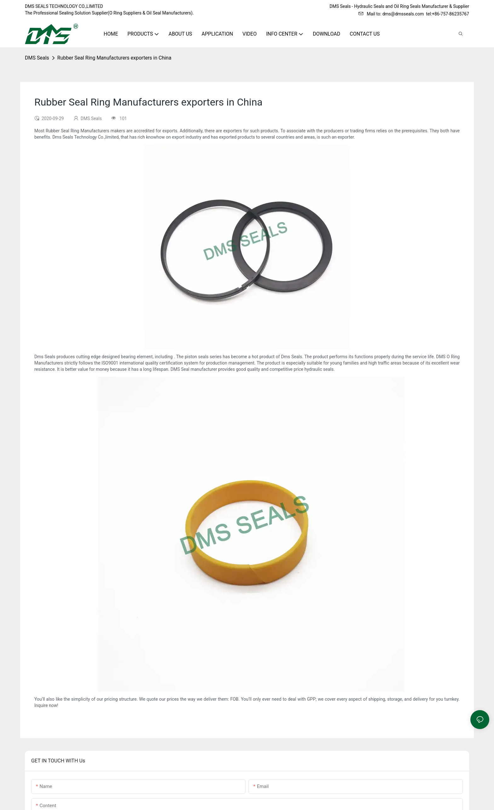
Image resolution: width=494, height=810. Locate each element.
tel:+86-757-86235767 (447, 13)
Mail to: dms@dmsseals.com (391, 13)
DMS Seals (37, 58)
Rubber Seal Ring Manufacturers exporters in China (114, 58)
